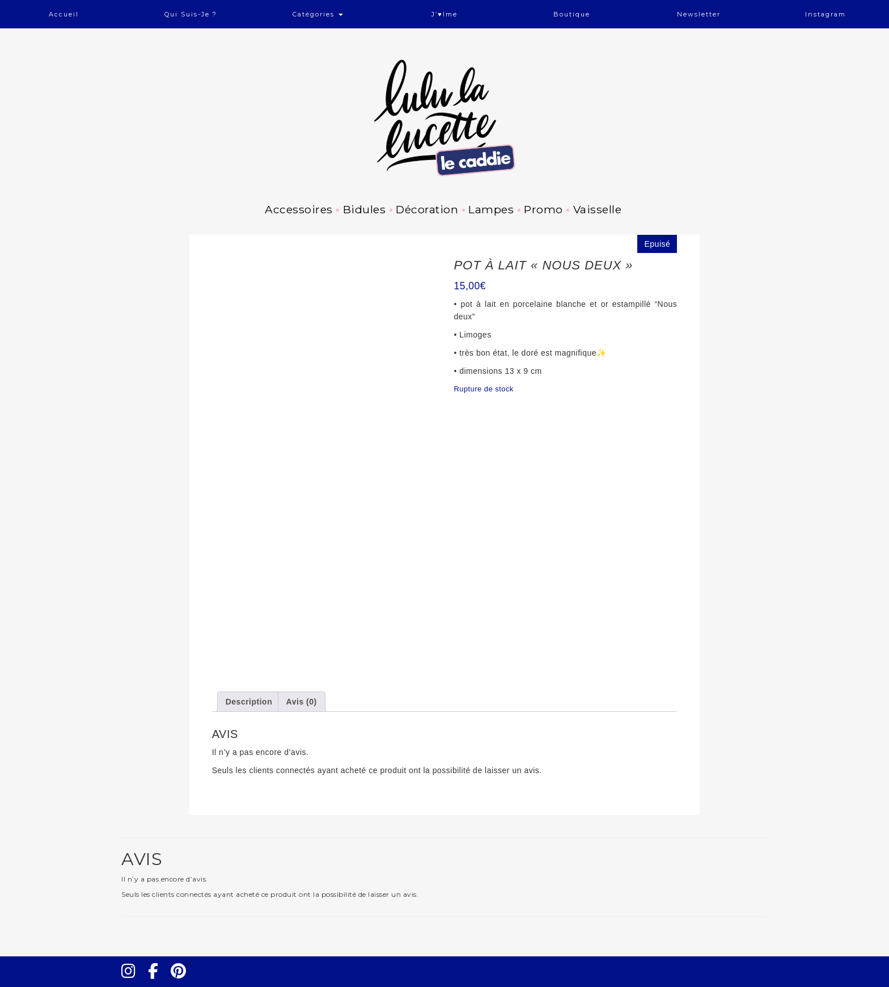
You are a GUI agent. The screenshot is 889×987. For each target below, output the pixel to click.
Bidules (364, 209)
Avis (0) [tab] (301, 701)
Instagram (825, 14)
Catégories (318, 14)
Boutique (571, 14)
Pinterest (182, 981)
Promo (543, 209)
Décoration (427, 209)
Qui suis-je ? (190, 14)
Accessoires (299, 209)
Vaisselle (597, 209)
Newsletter (699, 14)
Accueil (64, 14)
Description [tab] (249, 701)
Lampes (491, 209)
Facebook (157, 981)
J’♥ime (444, 14)
